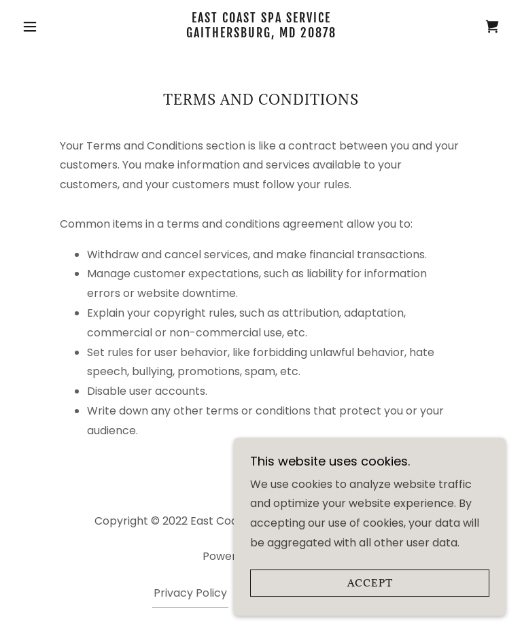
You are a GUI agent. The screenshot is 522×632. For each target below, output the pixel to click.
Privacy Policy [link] (190, 593)
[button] (53, 26)
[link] (261, 33)
